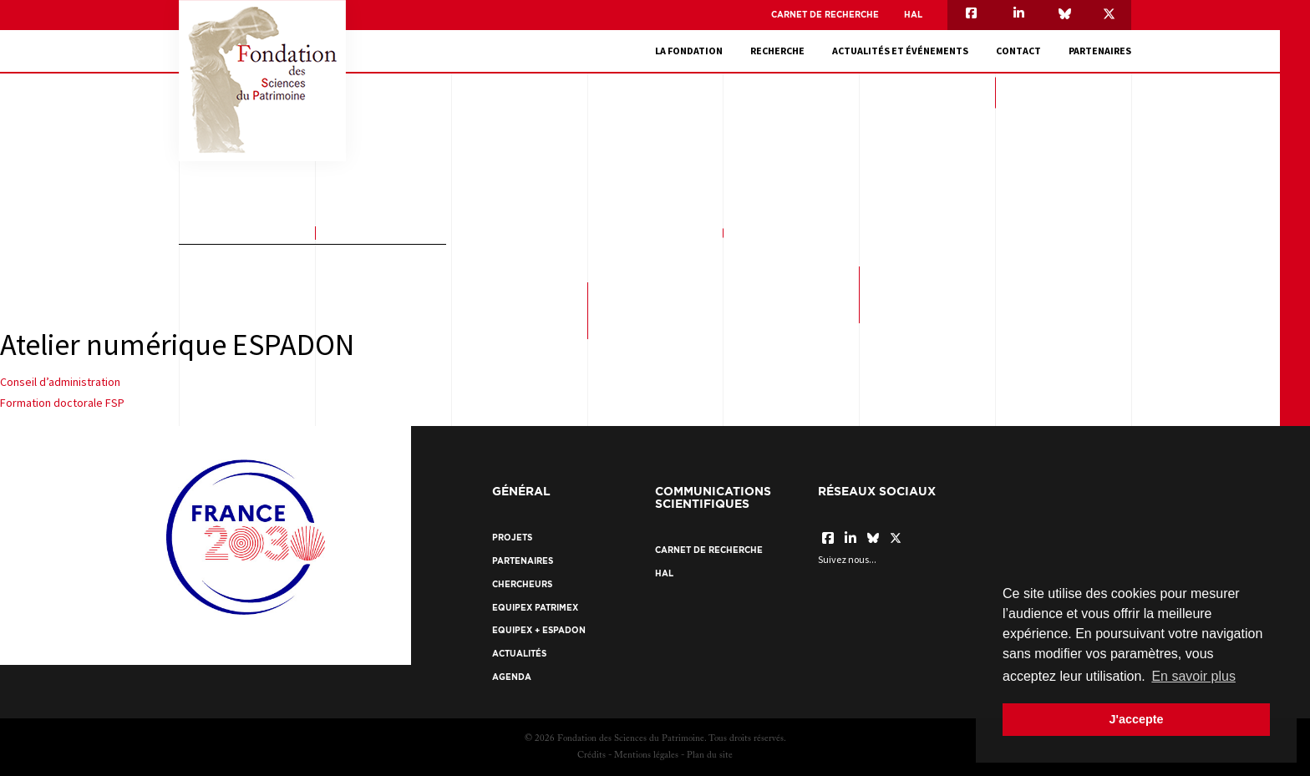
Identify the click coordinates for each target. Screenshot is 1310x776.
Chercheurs (522, 584)
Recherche (777, 50)
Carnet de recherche (825, 14)
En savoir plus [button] (1193, 676)
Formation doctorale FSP (62, 402)
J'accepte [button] (1136, 719)
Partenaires (1100, 50)
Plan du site (710, 755)
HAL (913, 14)
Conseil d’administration (60, 381)
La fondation (689, 50)
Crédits (591, 755)
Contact (1018, 50)
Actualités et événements (900, 50)
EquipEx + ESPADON (539, 630)
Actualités (519, 653)
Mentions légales (646, 755)
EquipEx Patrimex (535, 607)
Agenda (511, 677)
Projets (512, 537)
